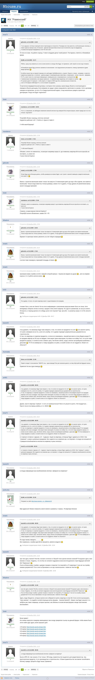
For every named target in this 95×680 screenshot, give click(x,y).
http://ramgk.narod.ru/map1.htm (36, 627)
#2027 (89, 243)
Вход (83, 1)
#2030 (89, 323)
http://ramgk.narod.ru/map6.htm (36, 635)
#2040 (89, 642)
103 (25, 25)
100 (16, 25)
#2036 (89, 515)
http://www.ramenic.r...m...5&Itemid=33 (42, 501)
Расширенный (93, 6)
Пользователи (24, 11)
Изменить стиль (8, 678)
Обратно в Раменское (88, 669)
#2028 (89, 267)
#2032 (89, 377)
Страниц (12, 25)
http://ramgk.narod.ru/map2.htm (36, 629)
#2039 (89, 611)
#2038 (89, 577)
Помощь (17, 678)
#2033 (89, 413)
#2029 (89, 289)
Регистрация (90, 1)
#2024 (89, 163)
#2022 (89, 99)
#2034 (89, 464)
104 (28, 25)
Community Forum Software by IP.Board (84, 677)
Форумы (14, 11)
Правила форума (82, 674)
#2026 (89, 220)
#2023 (89, 131)
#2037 (89, 552)
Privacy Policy (90, 674)
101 (19, 25)
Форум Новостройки (6, 674)
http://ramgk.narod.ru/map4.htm (36, 633)
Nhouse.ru (5, 11)
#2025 (89, 193)
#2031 (89, 352)
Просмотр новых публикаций (80, 11)
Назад (6, 25)
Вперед (33, 25)
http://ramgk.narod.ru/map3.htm (36, 631)
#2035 (89, 490)
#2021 (89, 34)
